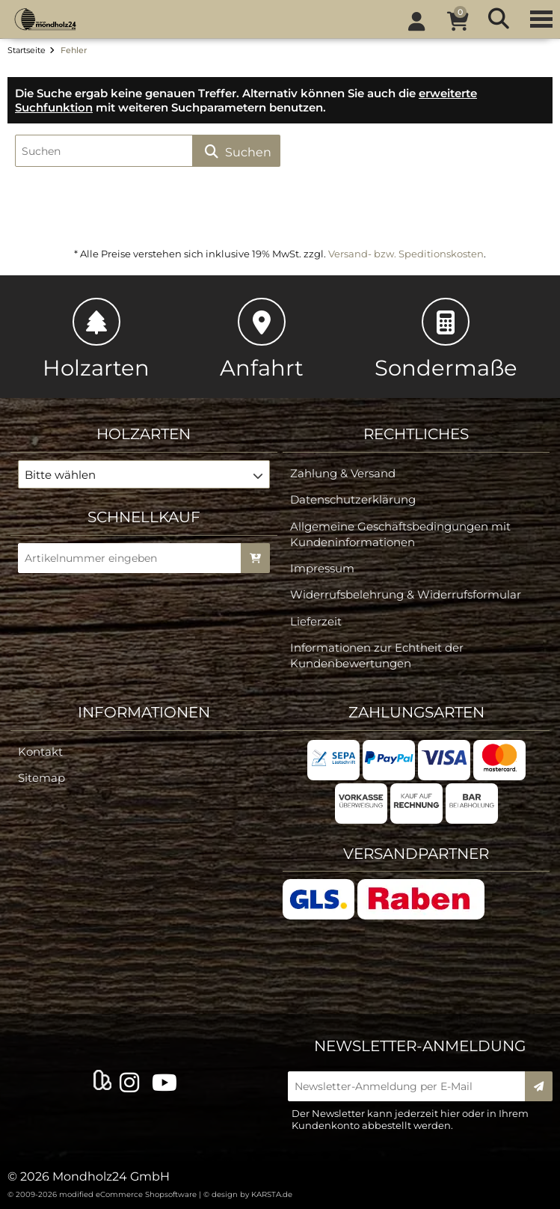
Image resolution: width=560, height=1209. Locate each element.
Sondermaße (446, 339)
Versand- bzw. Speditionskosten (406, 254)
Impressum (322, 568)
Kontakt (40, 751)
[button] (144, 474)
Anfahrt (262, 339)
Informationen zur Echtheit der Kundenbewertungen (377, 655)
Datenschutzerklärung (353, 499)
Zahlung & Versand (343, 473)
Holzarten (96, 339)
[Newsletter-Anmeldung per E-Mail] (411, 1086)
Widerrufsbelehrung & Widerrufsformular (405, 594)
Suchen (236, 151)
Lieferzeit (316, 621)
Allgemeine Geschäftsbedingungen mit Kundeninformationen (400, 534)
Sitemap (41, 778)
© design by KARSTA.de (247, 1194)
